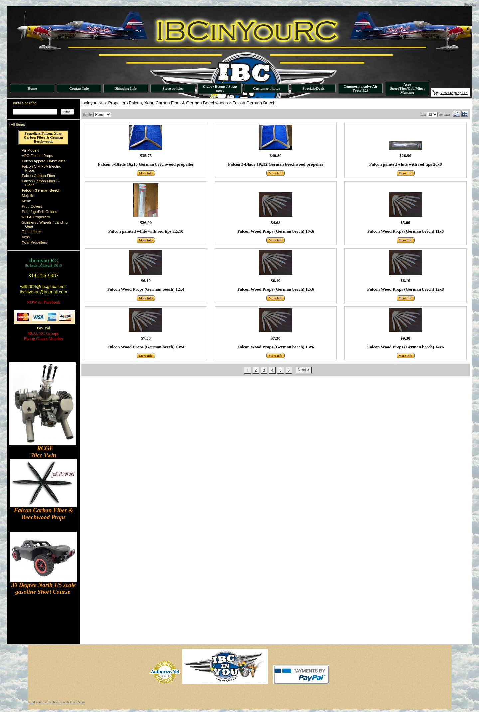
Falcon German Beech (253, 102)
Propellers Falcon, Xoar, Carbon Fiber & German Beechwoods (168, 102)
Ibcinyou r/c (93, 102)
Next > (303, 370)
